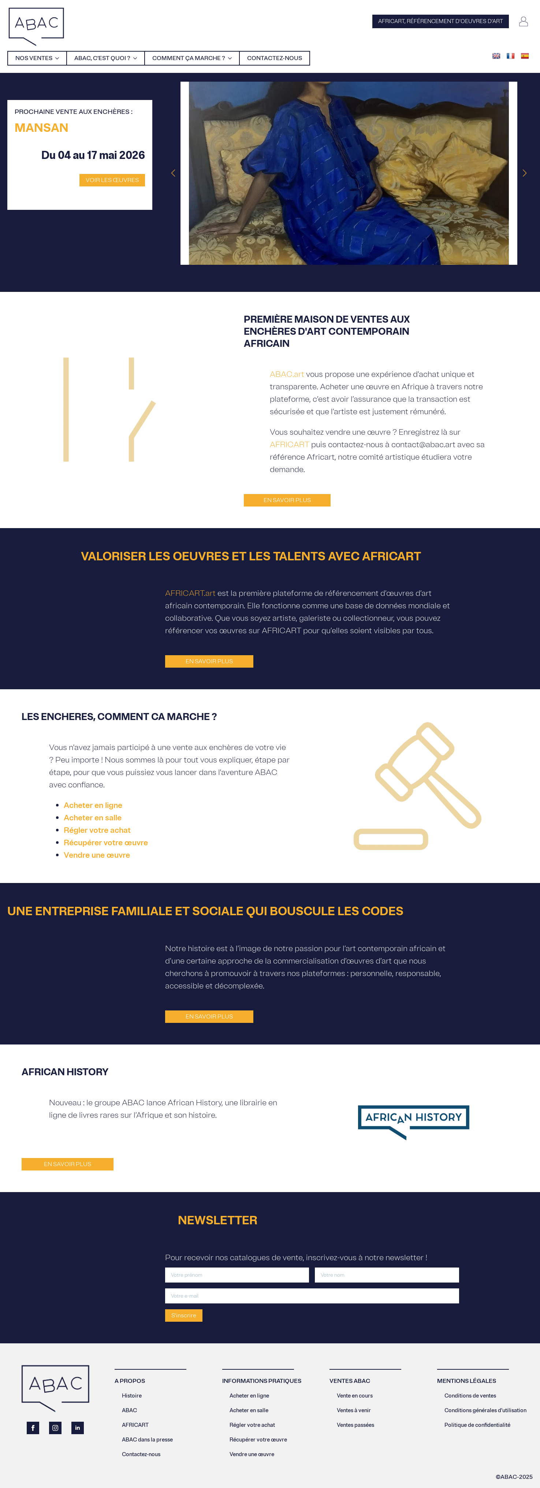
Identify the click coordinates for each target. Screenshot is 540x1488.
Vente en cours (355, 1395)
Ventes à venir (354, 1410)
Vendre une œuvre (97, 855)
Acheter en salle (93, 818)
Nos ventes (33, 58)
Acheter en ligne (93, 805)
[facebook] (33, 1428)
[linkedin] (77, 1428)
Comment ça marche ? (188, 58)
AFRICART (289, 444)
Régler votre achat (97, 830)
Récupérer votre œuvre (106, 843)
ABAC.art (287, 374)
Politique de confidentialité (477, 1425)
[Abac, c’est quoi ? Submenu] (137, 58)
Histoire (132, 1395)
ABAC (129, 1410)
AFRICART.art (190, 593)
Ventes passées (355, 1425)
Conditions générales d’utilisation (485, 1410)
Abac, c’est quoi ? (102, 58)
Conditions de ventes (470, 1395)
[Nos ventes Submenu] (59, 58)
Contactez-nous (274, 58)
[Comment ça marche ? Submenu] (232, 58)
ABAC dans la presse (147, 1439)
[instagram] (55, 1428)
